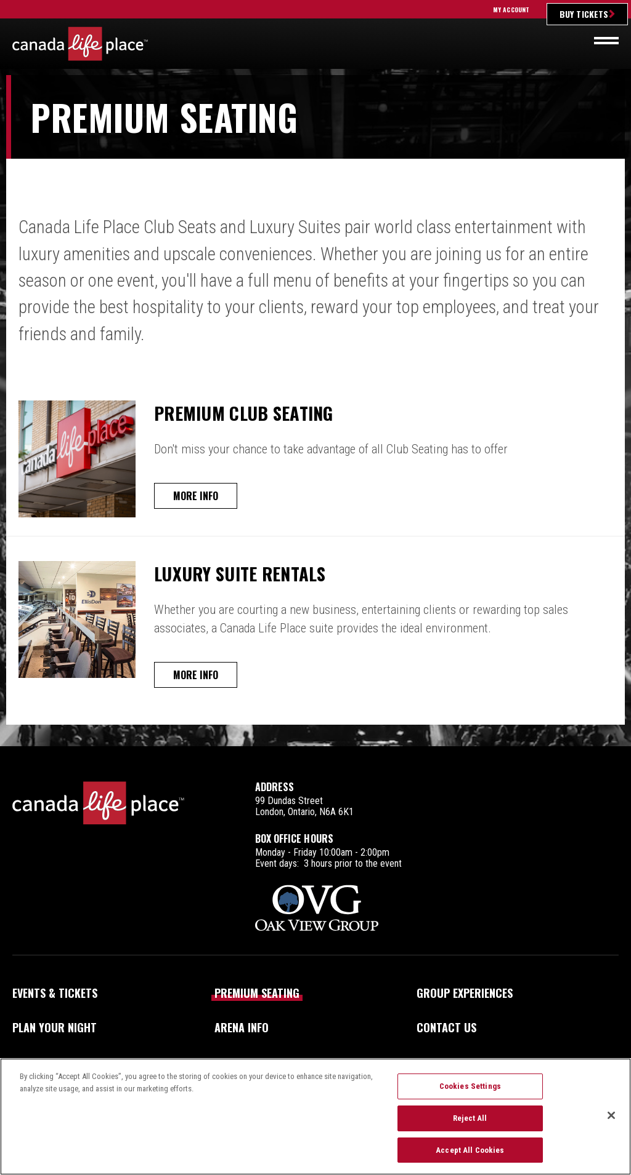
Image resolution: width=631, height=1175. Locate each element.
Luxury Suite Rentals (250, 572)
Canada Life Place (80, 44)
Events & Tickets (54, 993)
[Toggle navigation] (606, 40)
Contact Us (446, 1027)
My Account (511, 9)
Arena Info (241, 1027)
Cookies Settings (470, 1094)
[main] (315, 410)
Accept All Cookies (470, 1157)
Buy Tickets (584, 13)
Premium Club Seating (254, 412)
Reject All (470, 1126)
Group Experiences (465, 993)
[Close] (611, 1123)
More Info (198, 496)
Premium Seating (256, 993)
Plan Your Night (54, 1027)
